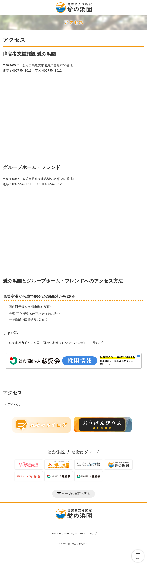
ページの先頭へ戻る (76, 493)
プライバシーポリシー (64, 533)
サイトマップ (88, 533)
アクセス (12, 392)
